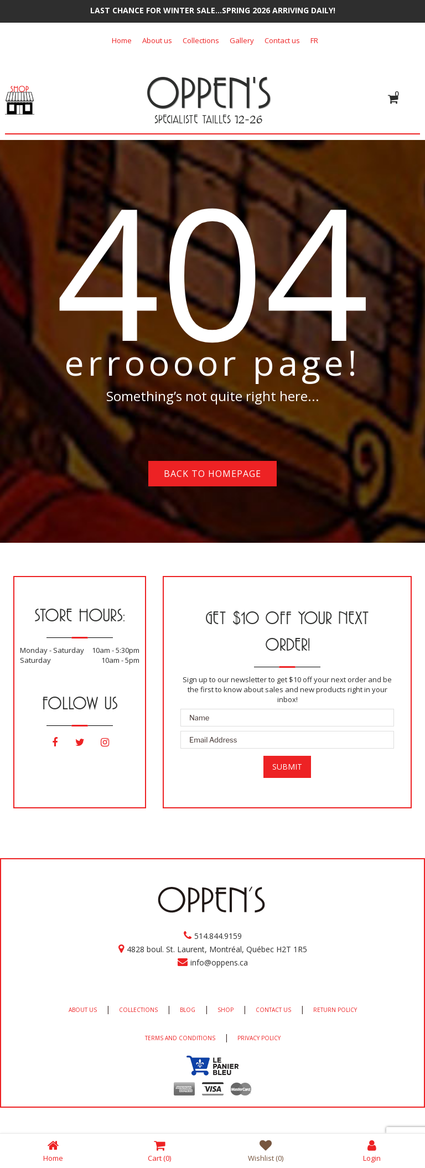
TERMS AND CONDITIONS (180, 1038)
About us (157, 40)
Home (122, 40)
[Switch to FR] (314, 40)
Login (372, 1150)
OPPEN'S (208, 92)
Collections (201, 40)
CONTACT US (273, 1010)
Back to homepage (212, 474)
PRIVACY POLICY (259, 1038)
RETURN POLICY (335, 1010)
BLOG (187, 1010)
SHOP (225, 1010)
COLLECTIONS (138, 1010)
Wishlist (265, 1150)
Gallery (242, 40)
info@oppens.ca (219, 962)
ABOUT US (83, 1010)
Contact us (282, 40)
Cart (159, 1150)
